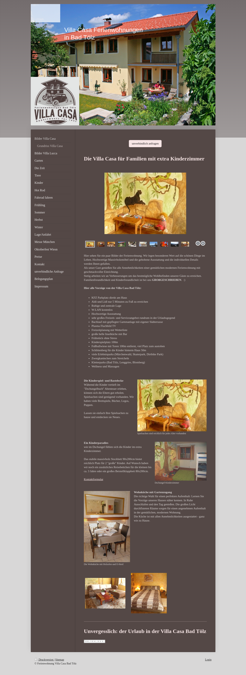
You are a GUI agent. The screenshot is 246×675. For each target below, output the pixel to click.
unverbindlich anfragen (145, 143)
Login (208, 659)
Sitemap (59, 659)
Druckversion (44, 659)
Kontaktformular (93, 479)
